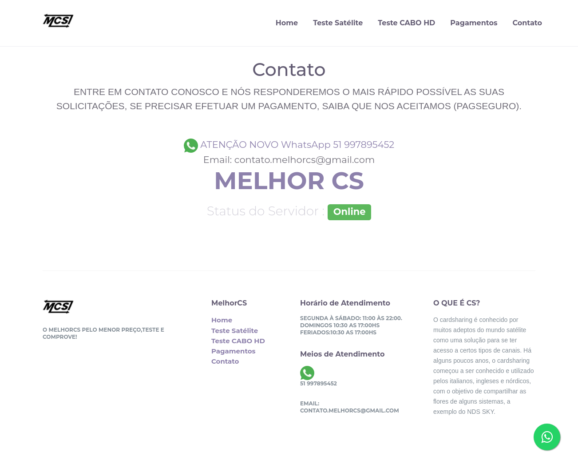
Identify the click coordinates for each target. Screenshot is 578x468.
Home (287, 23)
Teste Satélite (338, 23)
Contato (527, 23)
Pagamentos (473, 23)
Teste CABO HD (406, 23)
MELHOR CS (289, 180)
